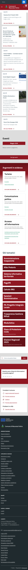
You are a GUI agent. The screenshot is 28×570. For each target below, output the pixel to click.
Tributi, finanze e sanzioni (7, 485)
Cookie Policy (4, 555)
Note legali (3, 560)
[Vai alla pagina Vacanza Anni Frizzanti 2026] (9, 22)
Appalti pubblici (4, 463)
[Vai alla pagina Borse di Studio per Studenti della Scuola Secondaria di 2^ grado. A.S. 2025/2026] (8, 45)
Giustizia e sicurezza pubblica (8, 475)
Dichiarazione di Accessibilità (8, 562)
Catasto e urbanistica (6, 468)
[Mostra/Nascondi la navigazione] (2, 7)
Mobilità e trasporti (5, 480)
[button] (26, 6)
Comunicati (3, 500)
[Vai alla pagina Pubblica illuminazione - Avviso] (8, 113)
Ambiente (3, 459)
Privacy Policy (4, 557)
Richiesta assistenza (6, 541)
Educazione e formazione (7, 473)
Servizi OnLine (4, 550)
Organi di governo (5, 434)
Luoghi (2, 511)
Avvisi (2, 503)
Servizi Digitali (4, 553)
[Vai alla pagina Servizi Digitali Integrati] (8, 87)
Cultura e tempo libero (6, 471)
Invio (24, 358)
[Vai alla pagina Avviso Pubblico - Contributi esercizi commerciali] (9, 68)
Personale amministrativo (7, 446)
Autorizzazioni (4, 466)
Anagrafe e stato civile (6, 461)
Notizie (2, 498)
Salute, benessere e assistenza (8, 483)
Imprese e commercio (6, 478)
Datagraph (24, 568)
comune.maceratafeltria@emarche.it (12, 530)
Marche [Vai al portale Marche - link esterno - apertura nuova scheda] (3, 2)
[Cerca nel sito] (24, 7)
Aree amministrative (6, 436)
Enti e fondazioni (5, 441)
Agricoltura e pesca (5, 456)
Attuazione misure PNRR (7, 543)
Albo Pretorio (4, 548)
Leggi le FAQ (4, 533)
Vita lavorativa (4, 490)
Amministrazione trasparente (8, 545)
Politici (2, 443)
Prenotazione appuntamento (8, 536)
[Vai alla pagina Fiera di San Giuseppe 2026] (9, 128)
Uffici (2, 439)
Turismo (3, 487)
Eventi (2, 513)
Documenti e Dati (5, 448)
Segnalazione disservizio (7, 538)
